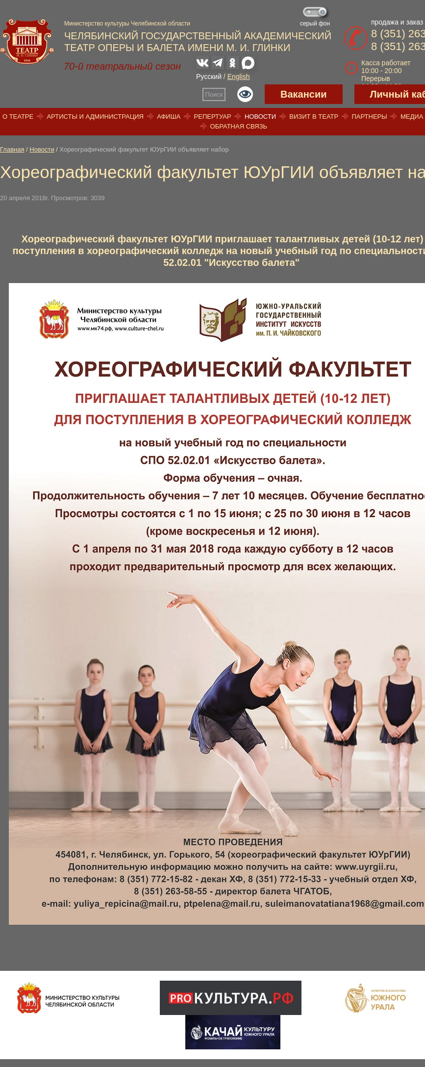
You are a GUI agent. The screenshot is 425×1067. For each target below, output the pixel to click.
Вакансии (303, 94)
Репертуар (212, 116)
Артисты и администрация (95, 116)
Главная (12, 149)
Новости (260, 116)
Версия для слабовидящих (245, 94)
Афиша (168, 116)
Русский (209, 76)
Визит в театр (313, 116)
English (238, 76)
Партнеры (369, 116)
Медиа (411, 116)
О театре (17, 116)
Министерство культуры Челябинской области (127, 23)
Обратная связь (239, 126)
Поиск (214, 94)
